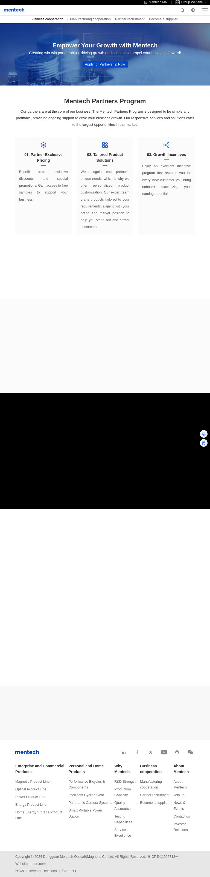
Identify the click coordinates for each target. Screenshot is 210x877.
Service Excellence (122, 833)
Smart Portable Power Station (85, 813)
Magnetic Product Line (32, 782)
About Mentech (181, 769)
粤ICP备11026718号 (163, 857)
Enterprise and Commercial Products (39, 769)
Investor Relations (180, 827)
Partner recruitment (130, 19)
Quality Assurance (122, 805)
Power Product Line (30, 797)
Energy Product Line (30, 805)
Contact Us (70, 871)
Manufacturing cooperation (90, 19)
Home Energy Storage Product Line (38, 815)
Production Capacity (122, 792)
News (19, 871)
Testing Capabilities (123, 819)
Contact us (181, 816)
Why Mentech (122, 769)
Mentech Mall (156, 2)
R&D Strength (125, 782)
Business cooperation (151, 769)
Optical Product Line (30, 789)
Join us (178, 795)
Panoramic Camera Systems (90, 803)
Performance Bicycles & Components (86, 784)
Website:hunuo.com (30, 864)
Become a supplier (163, 19)
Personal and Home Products (86, 769)
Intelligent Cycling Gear (86, 795)
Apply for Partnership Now (105, 64)
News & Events (179, 805)
